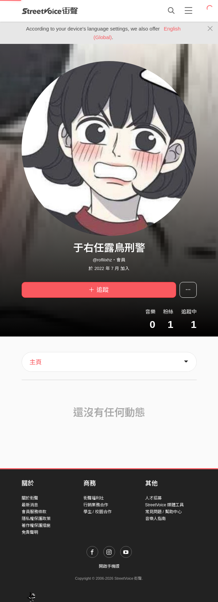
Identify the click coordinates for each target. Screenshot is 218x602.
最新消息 (30, 505)
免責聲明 (30, 532)
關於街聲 (30, 498)
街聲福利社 (93, 498)
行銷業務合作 (95, 505)
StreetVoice (50, 10)
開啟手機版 (109, 566)
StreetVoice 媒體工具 (164, 505)
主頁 (36, 362)
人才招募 (153, 498)
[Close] (210, 29)
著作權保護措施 (36, 525)
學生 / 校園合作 (97, 511)
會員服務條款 (34, 511)
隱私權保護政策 (36, 518)
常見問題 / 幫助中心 (163, 511)
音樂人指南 (155, 518)
